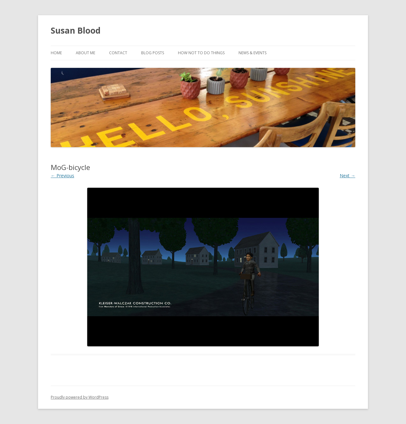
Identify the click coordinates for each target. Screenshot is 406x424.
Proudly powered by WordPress (79, 397)
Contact (118, 52)
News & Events (252, 52)
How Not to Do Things (201, 52)
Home (56, 52)
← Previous (62, 176)
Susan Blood (76, 30)
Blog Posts (152, 52)
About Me (85, 52)
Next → (347, 176)
